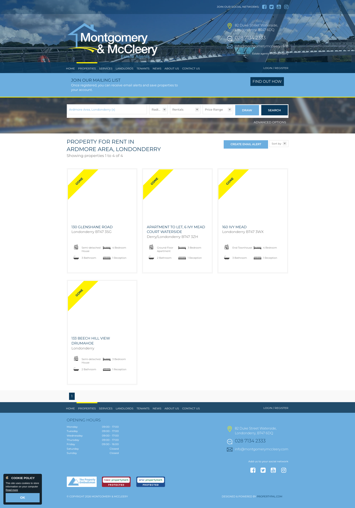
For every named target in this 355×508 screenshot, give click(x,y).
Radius (157, 119)
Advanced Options (270, 129)
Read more (12, 491)
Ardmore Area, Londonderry (92, 119)
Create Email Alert (245, 151)
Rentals (177, 119)
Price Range (214, 119)
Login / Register (275, 77)
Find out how (267, 91)
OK (23, 498)
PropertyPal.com (269, 504)
